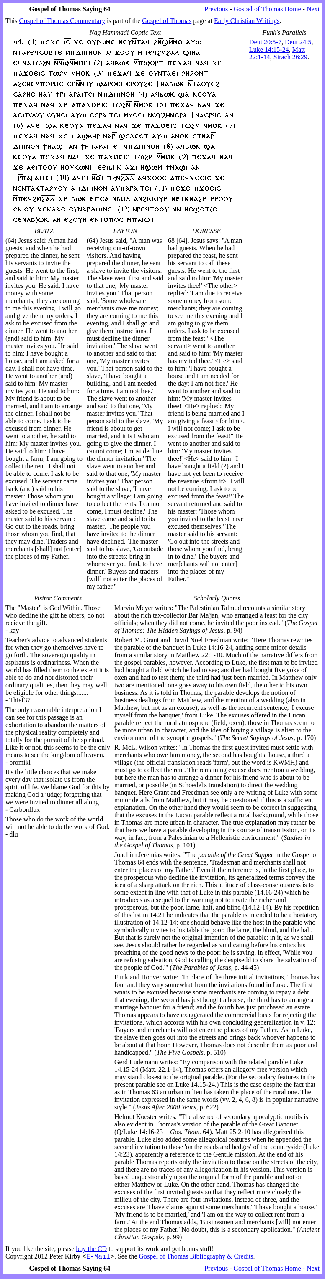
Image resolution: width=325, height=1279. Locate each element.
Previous (216, 9)
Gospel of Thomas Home (267, 9)
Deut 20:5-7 (265, 42)
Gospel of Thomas (166, 20)
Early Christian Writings (246, 20)
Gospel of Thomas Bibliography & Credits (196, 1257)
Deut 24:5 (298, 42)
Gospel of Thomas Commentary (62, 20)
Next (313, 9)
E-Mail (98, 1257)
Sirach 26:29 (290, 57)
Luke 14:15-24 (269, 49)
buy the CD (91, 1248)
